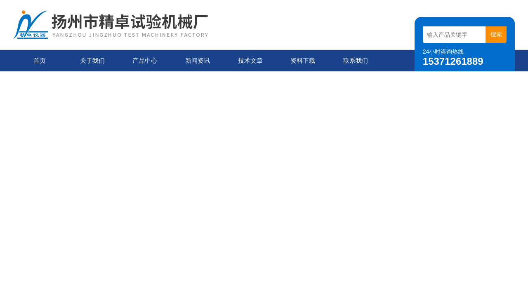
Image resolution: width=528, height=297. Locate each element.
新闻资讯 (197, 60)
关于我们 (92, 60)
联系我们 (355, 60)
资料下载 (302, 60)
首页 (39, 60)
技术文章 (250, 60)
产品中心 (144, 60)
